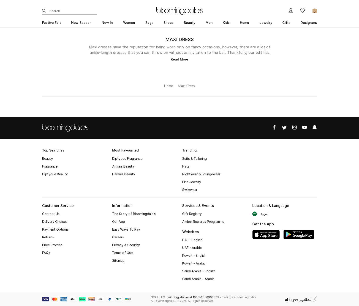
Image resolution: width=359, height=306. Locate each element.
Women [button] (129, 23)
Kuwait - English (194, 255)
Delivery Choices (54, 221)
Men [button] (209, 23)
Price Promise (52, 245)
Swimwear (189, 190)
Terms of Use (122, 253)
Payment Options (55, 229)
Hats (185, 166)
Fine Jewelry (191, 182)
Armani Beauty (123, 166)
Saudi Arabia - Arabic (198, 279)
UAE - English (192, 240)
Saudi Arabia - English (198, 271)
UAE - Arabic (192, 248)
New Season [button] (81, 23)
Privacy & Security (126, 245)
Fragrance (49, 166)
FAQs (46, 253)
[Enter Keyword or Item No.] (73, 11)
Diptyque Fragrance (127, 158)
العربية (265, 214)
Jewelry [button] (265, 23)
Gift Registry (192, 214)
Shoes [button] (168, 23)
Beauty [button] (189, 23)
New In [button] (107, 23)
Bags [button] (149, 23)
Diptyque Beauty (55, 174)
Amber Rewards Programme (203, 221)
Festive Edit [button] (51, 23)
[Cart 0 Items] (314, 11)
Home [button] (244, 23)
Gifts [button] (286, 23)
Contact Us (51, 214)
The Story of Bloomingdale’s (134, 214)
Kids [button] (226, 23)
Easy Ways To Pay (126, 229)
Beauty (47, 158)
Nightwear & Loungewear (201, 174)
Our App (118, 221)
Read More (179, 59)
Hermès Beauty (123, 174)
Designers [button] (309, 23)
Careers (118, 237)
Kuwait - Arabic (194, 263)
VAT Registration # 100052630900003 (193, 297)
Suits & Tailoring (194, 158)
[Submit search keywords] (44, 11)
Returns (48, 237)
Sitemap (118, 260)
